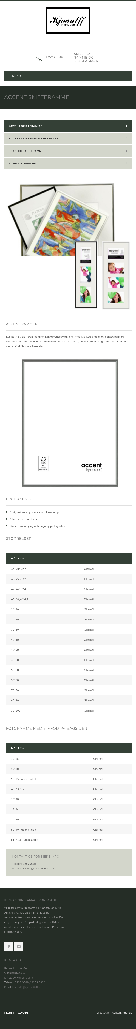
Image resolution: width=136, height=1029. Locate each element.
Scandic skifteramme (26, 151)
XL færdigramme (22, 163)
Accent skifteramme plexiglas (34, 138)
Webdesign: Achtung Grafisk (114, 1012)
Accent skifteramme (25, 126)
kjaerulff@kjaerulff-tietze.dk (37, 868)
